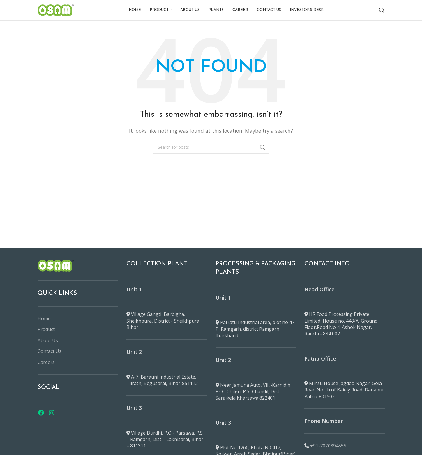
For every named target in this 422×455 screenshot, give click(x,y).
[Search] (382, 10)
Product (46, 329)
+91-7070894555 (328, 445)
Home (44, 318)
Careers (46, 362)
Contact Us (49, 351)
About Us (48, 340)
